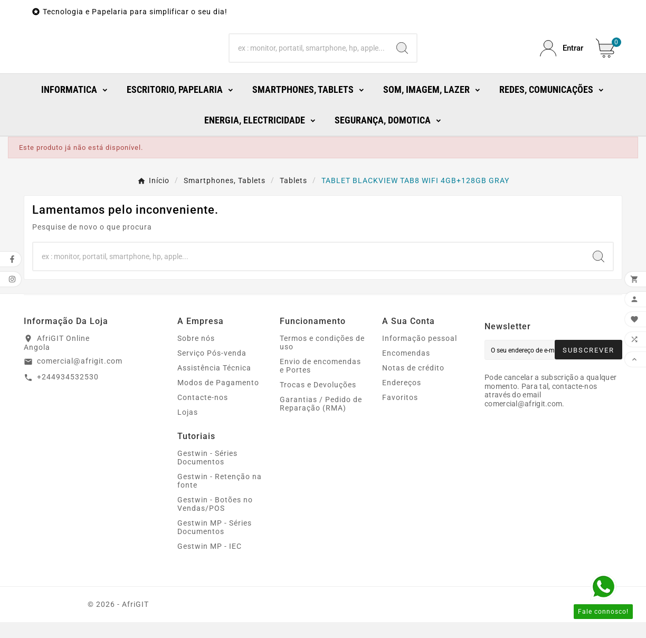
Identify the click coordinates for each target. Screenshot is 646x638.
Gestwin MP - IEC (209, 562)
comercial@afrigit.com (79, 377)
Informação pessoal (419, 354)
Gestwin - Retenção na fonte (219, 496)
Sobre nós (196, 354)
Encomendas (406, 369)
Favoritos (400, 413)
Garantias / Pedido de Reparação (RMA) (321, 419)
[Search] (309, 56)
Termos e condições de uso (322, 358)
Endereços (401, 398)
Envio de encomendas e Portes (320, 381)
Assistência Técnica (214, 383)
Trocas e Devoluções (318, 400)
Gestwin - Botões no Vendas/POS (215, 519)
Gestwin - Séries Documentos (207, 473)
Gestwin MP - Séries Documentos (214, 543)
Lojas (187, 428)
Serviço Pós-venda (211, 369)
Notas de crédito (413, 383)
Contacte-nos (202, 413)
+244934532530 (68, 392)
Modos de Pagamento (218, 398)
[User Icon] (561, 56)
